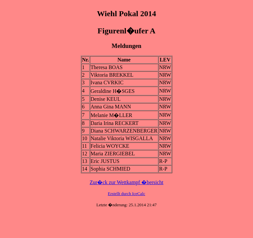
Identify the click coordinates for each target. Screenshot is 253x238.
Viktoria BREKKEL (112, 75)
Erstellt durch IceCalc (126, 193)
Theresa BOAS (107, 67)
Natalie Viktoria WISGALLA (122, 138)
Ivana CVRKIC (107, 82)
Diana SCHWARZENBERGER (124, 131)
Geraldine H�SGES (113, 91)
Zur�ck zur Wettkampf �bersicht (126, 182)
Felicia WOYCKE (110, 146)
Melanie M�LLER (111, 115)
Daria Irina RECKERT (115, 123)
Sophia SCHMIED (110, 169)
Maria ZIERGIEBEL (113, 153)
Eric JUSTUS (105, 161)
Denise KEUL (106, 99)
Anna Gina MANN (111, 106)
